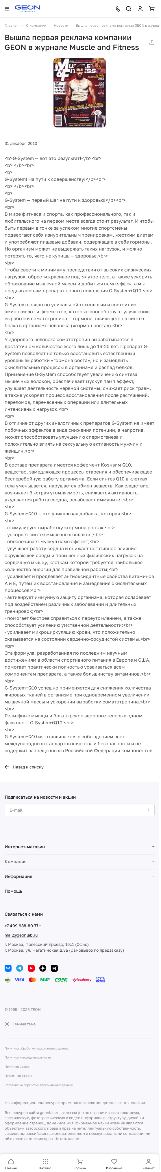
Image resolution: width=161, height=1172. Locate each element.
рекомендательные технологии (115, 1102)
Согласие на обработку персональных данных (39, 1084)
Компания (16, 861)
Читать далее (67, 1138)
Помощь (13, 891)
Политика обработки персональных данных (37, 1048)
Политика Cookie (17, 1066)
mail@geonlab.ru (21, 934)
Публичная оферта (18, 1075)
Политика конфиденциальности (28, 1057)
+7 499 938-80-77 (21, 925)
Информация (18, 876)
